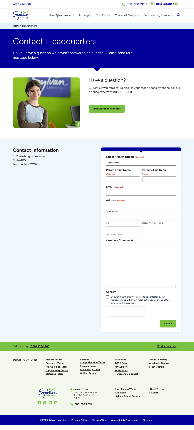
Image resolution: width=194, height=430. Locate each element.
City (108, 223)
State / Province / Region (153, 223)
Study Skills (121, 370)
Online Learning (158, 359)
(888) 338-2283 (39, 346)
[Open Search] (178, 15)
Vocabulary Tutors (90, 369)
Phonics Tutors (88, 366)
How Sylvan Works (125, 389)
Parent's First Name (118, 172)
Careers (153, 393)
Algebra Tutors (53, 359)
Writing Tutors (88, 373)
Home (16, 26)
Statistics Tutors (54, 374)
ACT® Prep (121, 363)
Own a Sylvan (22, 3)
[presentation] (125, 318)
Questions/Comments (119, 240)
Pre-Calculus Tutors (56, 367)
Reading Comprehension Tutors (92, 361)
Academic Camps (159, 363)
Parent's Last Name (154, 172)
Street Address (112, 212)
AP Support (121, 367)
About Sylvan (156, 389)
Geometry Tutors (54, 363)
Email (114, 187)
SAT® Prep (120, 359)
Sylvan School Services (128, 396)
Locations (120, 393)
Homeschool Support (126, 374)
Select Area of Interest (125, 157)
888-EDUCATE (123, 92)
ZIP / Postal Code (114, 235)
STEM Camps (156, 367)
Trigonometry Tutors (56, 370)
